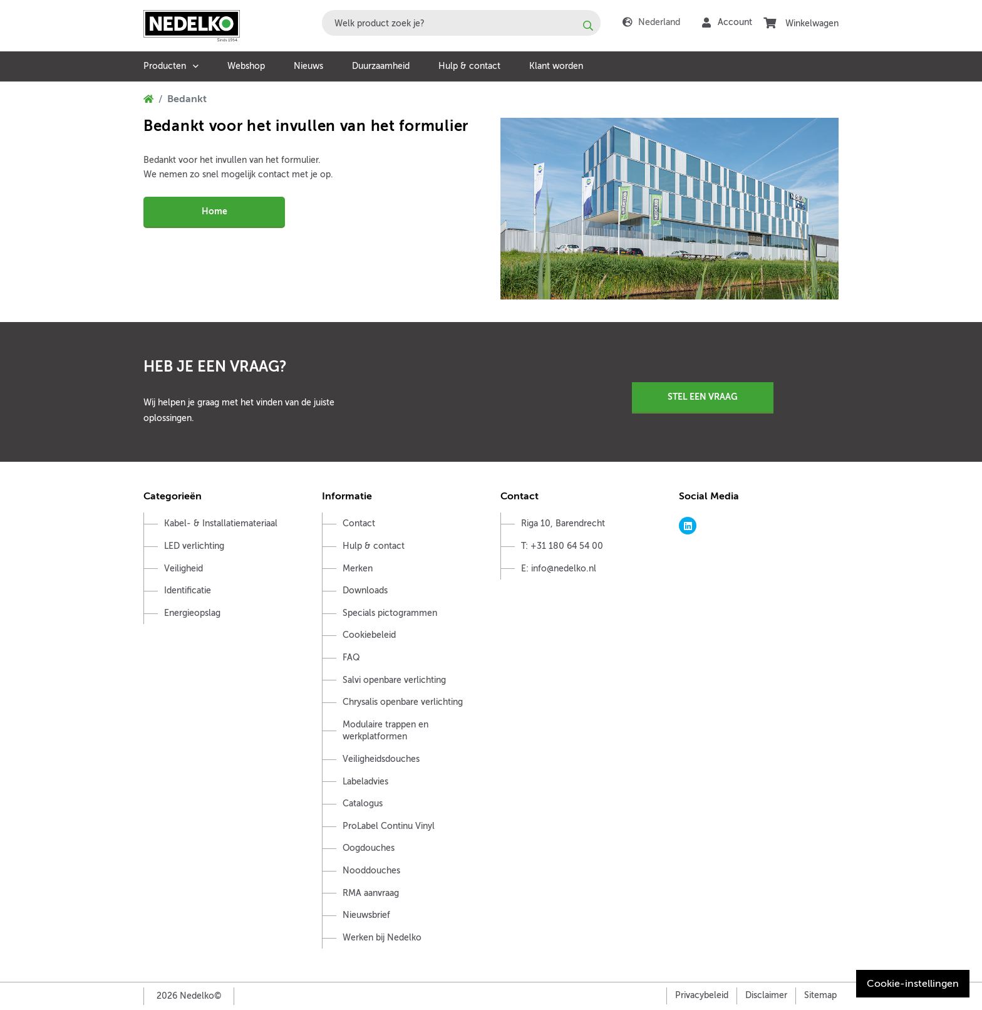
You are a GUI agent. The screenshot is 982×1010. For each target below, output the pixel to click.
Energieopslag (192, 613)
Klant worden (556, 66)
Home (214, 211)
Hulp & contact (469, 66)
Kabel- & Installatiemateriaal (220, 523)
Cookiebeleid (369, 635)
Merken (358, 568)
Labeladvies (365, 781)
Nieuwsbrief (366, 915)
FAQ (351, 657)
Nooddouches (371, 870)
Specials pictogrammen (390, 613)
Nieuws (308, 66)
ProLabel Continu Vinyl (389, 826)
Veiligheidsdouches (381, 759)
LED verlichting (194, 546)
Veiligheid (183, 568)
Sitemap (820, 995)
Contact (359, 523)
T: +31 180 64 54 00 (562, 546)
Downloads (365, 590)
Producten (164, 66)
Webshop (246, 66)
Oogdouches (369, 848)
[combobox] (461, 23)
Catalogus (363, 803)
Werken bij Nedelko (382, 937)
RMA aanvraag (371, 893)
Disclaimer (766, 995)
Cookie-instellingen (913, 983)
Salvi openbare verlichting (394, 680)
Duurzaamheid (381, 66)
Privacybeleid (701, 995)
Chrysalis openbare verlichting (403, 702)
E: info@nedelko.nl (558, 568)
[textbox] (461, 23)
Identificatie (187, 590)
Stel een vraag (703, 397)
